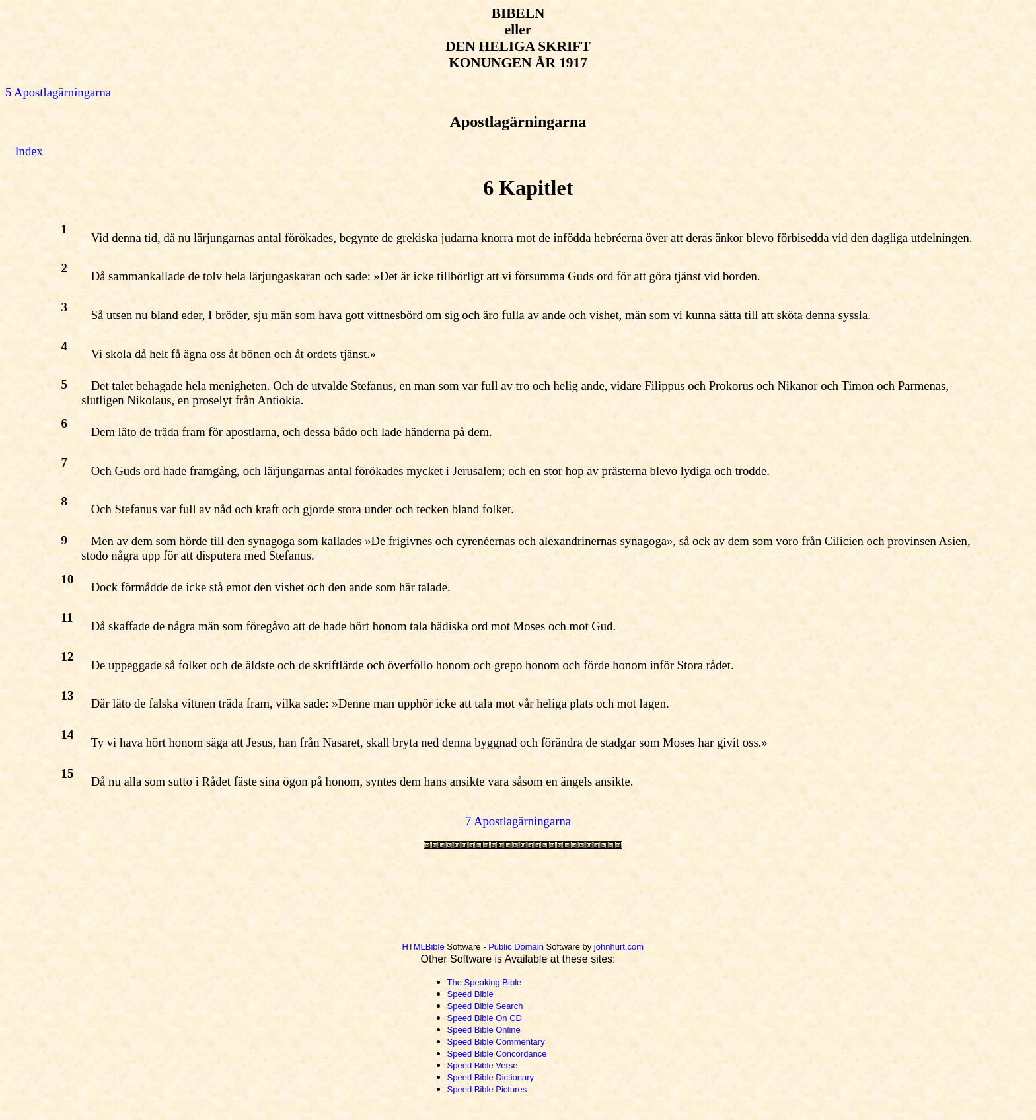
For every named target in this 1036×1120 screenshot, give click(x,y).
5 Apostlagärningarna (58, 92)
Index (28, 151)
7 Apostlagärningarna (518, 821)
